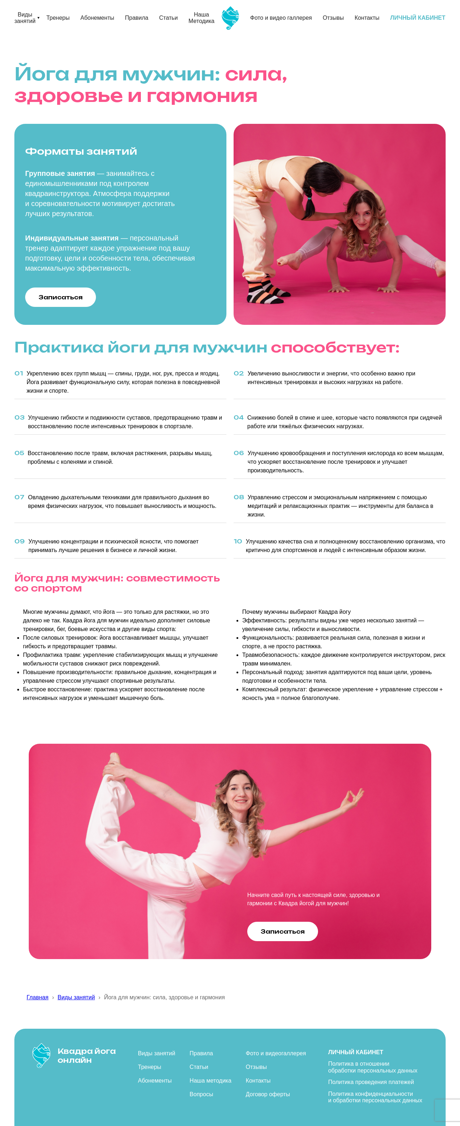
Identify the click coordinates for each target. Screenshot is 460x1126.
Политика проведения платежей (371, 1082)
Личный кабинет (355, 1052)
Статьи (168, 18)
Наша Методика (202, 17)
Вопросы (201, 1094)
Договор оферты (268, 1094)
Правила (136, 18)
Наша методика (210, 1081)
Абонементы (97, 18)
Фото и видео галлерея (281, 18)
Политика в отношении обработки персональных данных (372, 1067)
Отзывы (333, 18)
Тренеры (58, 18)
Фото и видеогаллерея (276, 1053)
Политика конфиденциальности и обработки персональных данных (375, 1097)
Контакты (367, 18)
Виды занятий (25, 17)
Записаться (60, 297)
